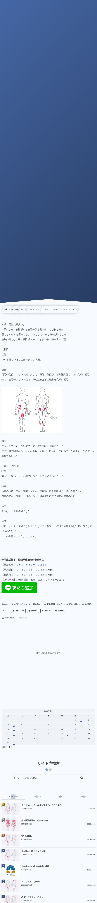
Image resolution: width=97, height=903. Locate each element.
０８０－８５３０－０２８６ (31, 565)
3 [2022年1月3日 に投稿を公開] (8, 725)
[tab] (13, 796)
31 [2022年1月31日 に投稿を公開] (8, 743)
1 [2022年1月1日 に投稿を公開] (75, 720)
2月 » (11, 747)
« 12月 (5, 747)
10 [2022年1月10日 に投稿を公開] (8, 729)
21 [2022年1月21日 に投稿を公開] (62, 734)
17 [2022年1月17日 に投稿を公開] (8, 734)
